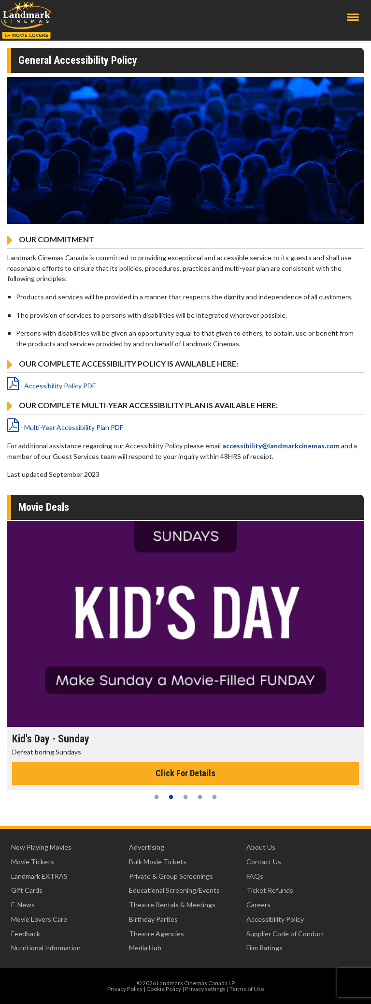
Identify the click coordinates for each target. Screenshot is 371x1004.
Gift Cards (27, 890)
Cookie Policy (163, 988)
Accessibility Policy (275, 919)
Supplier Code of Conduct (285, 934)
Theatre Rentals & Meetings (172, 905)
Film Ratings (264, 948)
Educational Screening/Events (174, 890)
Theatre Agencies (156, 934)
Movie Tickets (32, 861)
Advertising (146, 847)
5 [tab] (214, 797)
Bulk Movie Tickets (157, 861)
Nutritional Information (46, 948)
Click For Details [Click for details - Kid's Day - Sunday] (185, 773)
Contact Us (263, 861)
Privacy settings (205, 988)
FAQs (254, 876)
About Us (260, 847)
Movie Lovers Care (39, 919)
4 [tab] (200, 797)
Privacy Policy (125, 988)
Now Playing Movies (41, 847)
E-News (23, 905)
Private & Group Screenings (171, 876)
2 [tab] (171, 797)
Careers (258, 905)
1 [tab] (156, 797)
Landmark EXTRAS (39, 876)
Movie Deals (43, 507)
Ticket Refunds (269, 890)
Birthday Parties (153, 919)
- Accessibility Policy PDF (51, 386)
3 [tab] (185, 797)
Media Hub (145, 948)
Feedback (25, 934)
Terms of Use (246, 988)
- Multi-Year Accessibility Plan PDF (65, 427)
